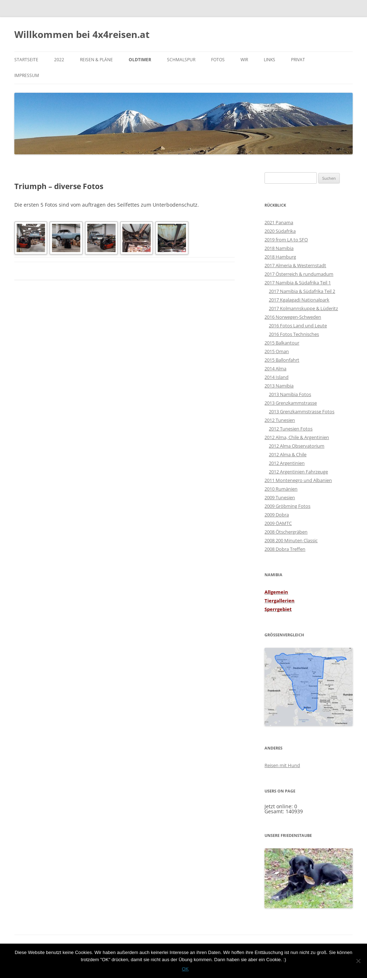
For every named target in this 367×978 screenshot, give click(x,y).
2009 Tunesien (279, 497)
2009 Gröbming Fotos (287, 506)
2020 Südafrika (280, 231)
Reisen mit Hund (282, 765)
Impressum (26, 75)
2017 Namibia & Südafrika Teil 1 (297, 282)
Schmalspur (181, 60)
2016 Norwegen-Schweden (292, 317)
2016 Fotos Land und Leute (298, 325)
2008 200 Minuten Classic (291, 540)
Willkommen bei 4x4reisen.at (81, 34)
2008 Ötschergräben (286, 532)
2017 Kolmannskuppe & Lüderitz (303, 308)
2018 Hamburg (280, 257)
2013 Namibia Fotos (290, 394)
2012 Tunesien (279, 420)
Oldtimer (140, 60)
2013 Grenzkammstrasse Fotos (301, 411)
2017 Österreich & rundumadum (298, 274)
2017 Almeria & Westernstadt (295, 265)
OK (185, 969)
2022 (59, 60)
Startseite (26, 60)
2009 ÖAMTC (278, 523)
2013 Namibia (279, 385)
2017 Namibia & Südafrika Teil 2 (302, 291)
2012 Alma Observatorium (296, 446)
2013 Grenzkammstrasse (290, 403)
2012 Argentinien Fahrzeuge (298, 471)
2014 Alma (275, 368)
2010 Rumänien (280, 489)
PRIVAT (298, 60)
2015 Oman (276, 351)
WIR (244, 60)
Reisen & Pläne (96, 60)
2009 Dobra (276, 514)
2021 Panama (278, 222)
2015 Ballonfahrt (281, 360)
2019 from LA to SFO (286, 239)
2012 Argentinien (287, 463)
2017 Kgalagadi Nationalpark (299, 300)
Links (269, 60)
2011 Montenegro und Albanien (298, 480)
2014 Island (276, 377)
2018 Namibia (279, 248)
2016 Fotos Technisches (294, 334)
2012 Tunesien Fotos (291, 428)
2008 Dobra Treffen (284, 549)
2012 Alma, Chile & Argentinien (296, 437)
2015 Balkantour (281, 342)
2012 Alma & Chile (287, 454)
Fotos (218, 60)
